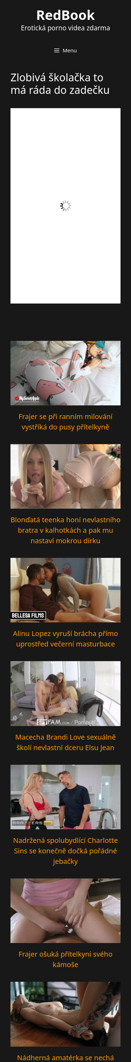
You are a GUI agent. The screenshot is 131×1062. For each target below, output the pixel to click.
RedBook (65, 15)
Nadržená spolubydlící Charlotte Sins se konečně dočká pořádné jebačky (65, 851)
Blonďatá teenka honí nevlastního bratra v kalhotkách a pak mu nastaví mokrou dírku (65, 530)
